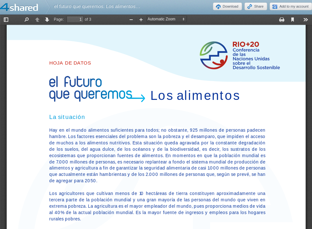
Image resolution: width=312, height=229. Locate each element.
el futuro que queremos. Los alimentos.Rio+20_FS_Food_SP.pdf (122, 6)
